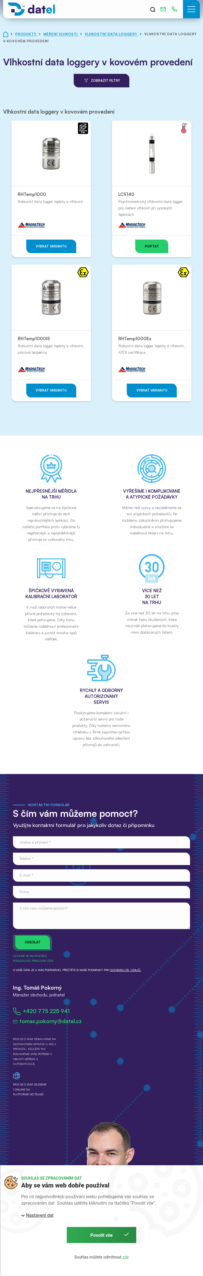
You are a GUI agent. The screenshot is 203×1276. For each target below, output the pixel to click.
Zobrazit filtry (101, 80)
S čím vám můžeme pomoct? (43, 908)
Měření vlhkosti (61, 34)
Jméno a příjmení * (35, 842)
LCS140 (126, 194)
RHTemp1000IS (34, 338)
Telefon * (26, 858)
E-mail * (26, 875)
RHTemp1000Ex (134, 338)
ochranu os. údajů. (125, 970)
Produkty (26, 34)
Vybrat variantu (51, 246)
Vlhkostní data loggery (111, 34)
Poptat (152, 246)
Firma (24, 891)
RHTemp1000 (32, 194)
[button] (191, 9)
